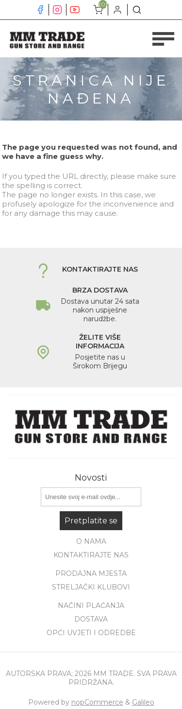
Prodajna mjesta (91, 573)
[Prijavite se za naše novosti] (91, 496)
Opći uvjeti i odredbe (91, 632)
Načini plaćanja (91, 605)
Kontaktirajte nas (91, 555)
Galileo (143, 702)
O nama (91, 541)
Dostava (91, 619)
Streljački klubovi (91, 587)
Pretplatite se (91, 520)
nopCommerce (97, 702)
